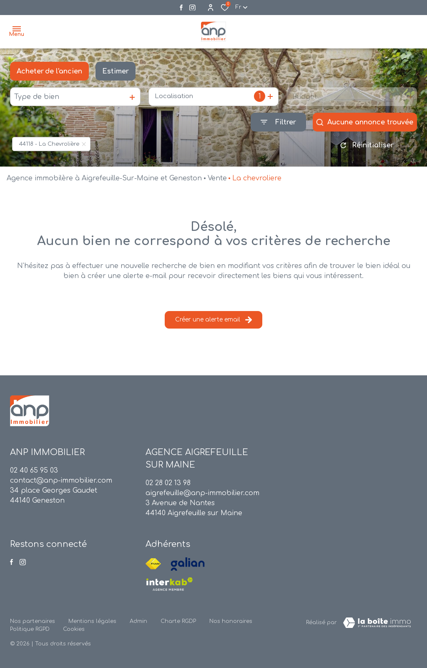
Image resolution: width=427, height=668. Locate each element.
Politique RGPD (30, 629)
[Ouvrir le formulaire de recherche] (278, 122)
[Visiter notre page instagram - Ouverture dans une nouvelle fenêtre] (192, 8)
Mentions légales (92, 621)
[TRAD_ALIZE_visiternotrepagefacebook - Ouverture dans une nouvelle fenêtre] (181, 7)
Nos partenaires (32, 621)
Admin (138, 621)
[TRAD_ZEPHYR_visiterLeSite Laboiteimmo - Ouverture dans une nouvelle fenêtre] (377, 622)
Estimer (115, 71)
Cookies (74, 629)
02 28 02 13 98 (168, 483)
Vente (217, 178)
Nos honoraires (230, 621)
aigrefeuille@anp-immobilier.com (202, 493)
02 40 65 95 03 (34, 470)
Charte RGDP (178, 621)
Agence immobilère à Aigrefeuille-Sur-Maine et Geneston (104, 178)
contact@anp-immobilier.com (61, 480)
